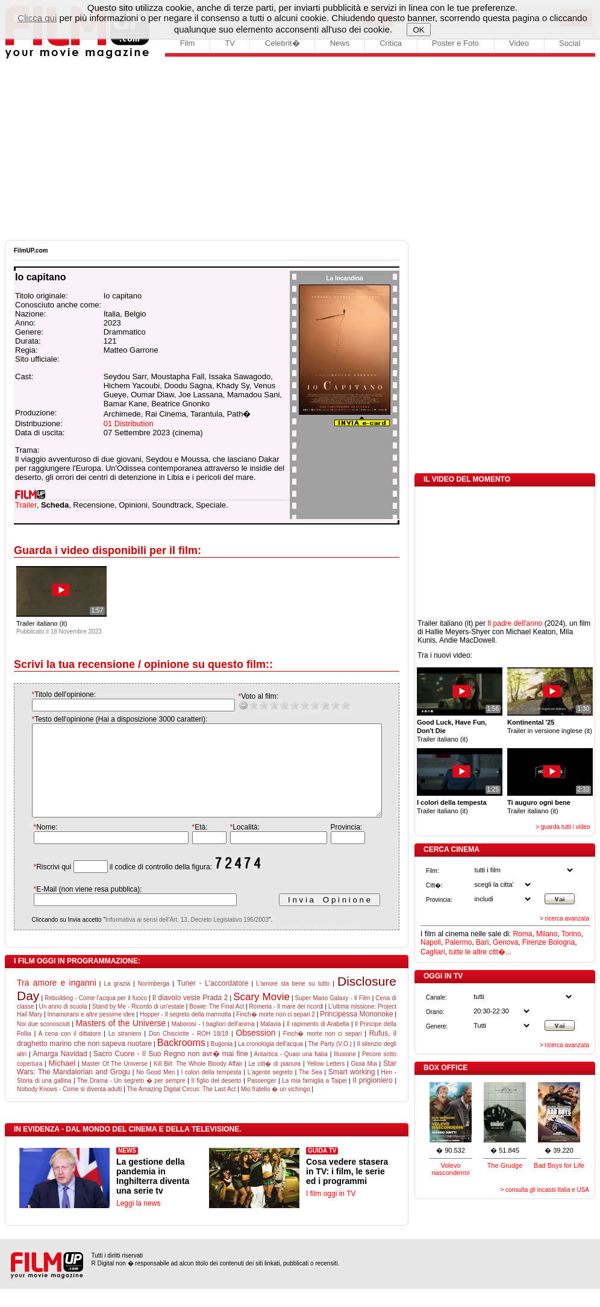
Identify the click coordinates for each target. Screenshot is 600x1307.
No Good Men (155, 1090)
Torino (571, 934)
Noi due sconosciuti (43, 1042)
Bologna (561, 942)
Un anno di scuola (63, 1024)
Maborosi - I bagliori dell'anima (213, 1042)
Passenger (261, 1098)
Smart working (351, 1090)
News (340, 43)
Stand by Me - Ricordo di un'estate (138, 1024)
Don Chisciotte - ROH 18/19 (188, 1051)
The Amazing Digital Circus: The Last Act (181, 1107)
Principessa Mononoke (356, 1032)
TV (230, 43)
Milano (546, 934)
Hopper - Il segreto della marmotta (185, 1032)
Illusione (345, 1072)
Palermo (458, 942)
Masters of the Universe (120, 1041)
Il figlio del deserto (217, 1098)
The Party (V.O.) (329, 1062)
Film (187, 43)
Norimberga (153, 1001)
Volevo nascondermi (451, 1169)
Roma (522, 934)
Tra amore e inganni (56, 1001)
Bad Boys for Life (559, 1165)
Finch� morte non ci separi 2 (275, 1032)
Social (569, 43)
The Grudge (505, 1165)
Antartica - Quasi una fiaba (290, 1072)
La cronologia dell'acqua (270, 1062)
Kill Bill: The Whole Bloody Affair (198, 1082)
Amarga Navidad (60, 1072)
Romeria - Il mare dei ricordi (286, 1024)
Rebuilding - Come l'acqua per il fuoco (96, 1016)
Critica (391, 43)
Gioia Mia (364, 1082)
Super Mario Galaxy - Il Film (332, 1016)
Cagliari (432, 952)
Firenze (534, 942)
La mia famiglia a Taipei (314, 1098)
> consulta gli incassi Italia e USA (544, 1189)
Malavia (270, 1042)
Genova (505, 942)
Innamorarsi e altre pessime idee (91, 1032)
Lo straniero (125, 1051)
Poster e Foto (455, 43)
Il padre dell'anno (514, 623)
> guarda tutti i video (563, 827)
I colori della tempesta (211, 1090)
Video (519, 43)
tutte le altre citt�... (480, 952)
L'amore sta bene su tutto (293, 1001)
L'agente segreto (270, 1090)
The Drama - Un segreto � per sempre (131, 1098)
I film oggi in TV (330, 1212)
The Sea (310, 1090)
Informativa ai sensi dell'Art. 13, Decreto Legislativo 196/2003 (175, 937)
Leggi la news (138, 1221)
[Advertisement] (300, 149)
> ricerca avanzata (564, 918)
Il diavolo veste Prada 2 (190, 1016)
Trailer (26, 504)
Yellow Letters (326, 1082)
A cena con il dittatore (70, 1051)
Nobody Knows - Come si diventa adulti (69, 1107)
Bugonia (221, 1062)
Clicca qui (37, 18)
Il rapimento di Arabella (318, 1042)
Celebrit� (282, 43)
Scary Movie (261, 1015)
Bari (482, 942)
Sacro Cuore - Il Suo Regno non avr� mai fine (170, 1072)
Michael (62, 1081)
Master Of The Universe (115, 1082)
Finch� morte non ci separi (322, 1051)
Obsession (255, 1051)
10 (333, 705)
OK (419, 29)
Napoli (430, 942)
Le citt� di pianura (275, 1082)
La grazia (117, 1001)
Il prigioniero (373, 1098)
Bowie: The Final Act (216, 1024)
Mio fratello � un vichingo (275, 1107)
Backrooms (181, 1061)
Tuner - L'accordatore (213, 1001)
